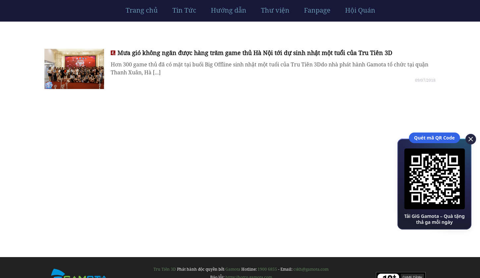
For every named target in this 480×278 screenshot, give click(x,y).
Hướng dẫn (228, 10)
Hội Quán (360, 10)
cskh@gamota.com (311, 269)
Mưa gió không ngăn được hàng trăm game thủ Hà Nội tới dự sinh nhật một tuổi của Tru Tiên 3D (254, 53)
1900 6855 (267, 269)
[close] (468, 138)
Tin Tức (184, 10)
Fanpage (317, 10)
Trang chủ (142, 10)
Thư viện (275, 10)
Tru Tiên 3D (164, 269)
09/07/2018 (425, 80)
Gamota (232, 269)
